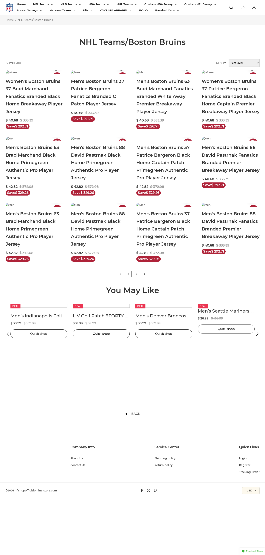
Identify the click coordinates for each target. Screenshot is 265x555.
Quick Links (249, 447)
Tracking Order (249, 472)
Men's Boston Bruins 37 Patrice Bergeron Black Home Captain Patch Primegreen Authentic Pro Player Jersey (163, 162)
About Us (76, 458)
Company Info (82, 447)
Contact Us (77, 465)
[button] (8, 334)
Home (21, 4)
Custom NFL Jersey (198, 4)
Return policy (163, 465)
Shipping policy (165, 458)
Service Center (166, 447)
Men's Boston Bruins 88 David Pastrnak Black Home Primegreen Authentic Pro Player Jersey (98, 162)
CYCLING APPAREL (114, 10)
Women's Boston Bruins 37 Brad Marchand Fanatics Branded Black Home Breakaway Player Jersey (34, 96)
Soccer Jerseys (27, 10)
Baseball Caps (165, 10)
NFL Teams (41, 4)
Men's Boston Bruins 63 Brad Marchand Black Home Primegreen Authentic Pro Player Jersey (32, 162)
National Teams (60, 10)
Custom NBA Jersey (158, 4)
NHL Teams (125, 4)
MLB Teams (69, 4)
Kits (86, 10)
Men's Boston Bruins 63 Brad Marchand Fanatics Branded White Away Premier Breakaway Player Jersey (164, 96)
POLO (143, 10)
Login (243, 458)
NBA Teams (97, 4)
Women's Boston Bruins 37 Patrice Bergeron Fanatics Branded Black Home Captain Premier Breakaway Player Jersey (231, 96)
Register (244, 465)
